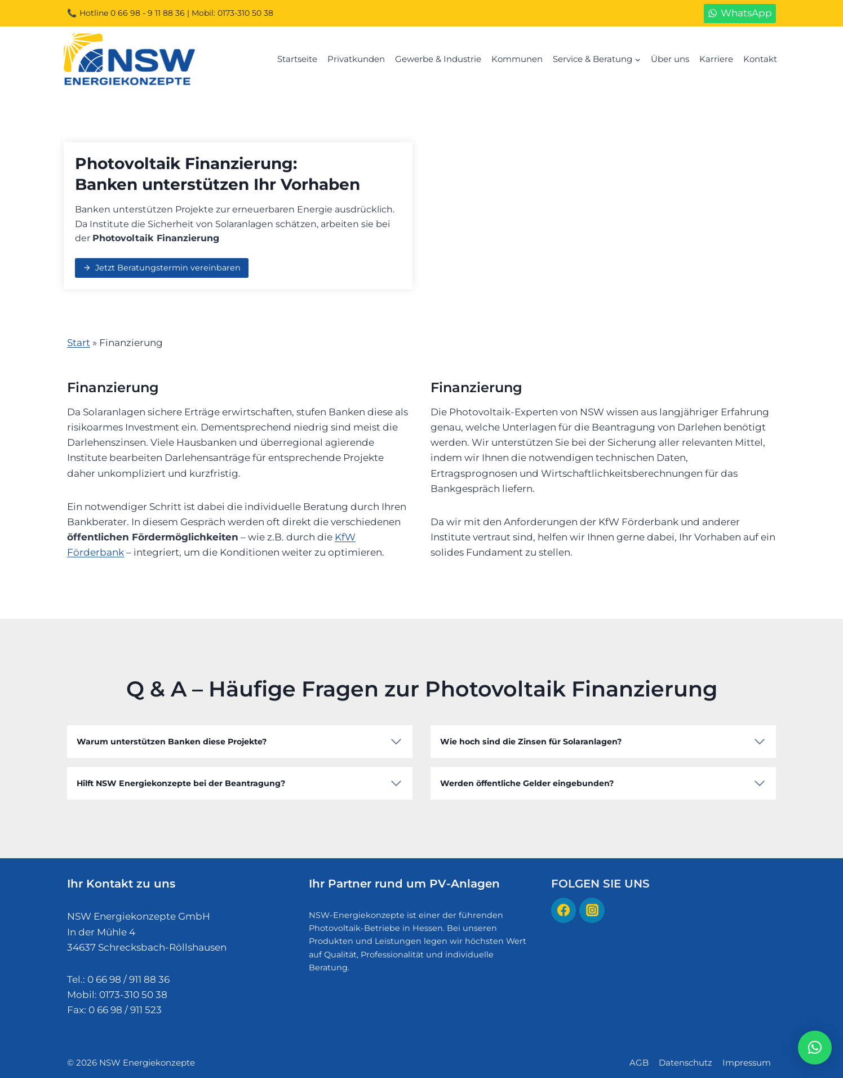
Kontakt (760, 59)
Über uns (670, 59)
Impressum (746, 1059)
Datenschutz (685, 1059)
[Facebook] (563, 907)
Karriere (716, 59)
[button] (815, 1047)
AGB (639, 1059)
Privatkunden (356, 59)
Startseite (297, 59)
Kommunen (517, 59)
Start (78, 342)
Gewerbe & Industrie (438, 59)
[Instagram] (591, 907)
